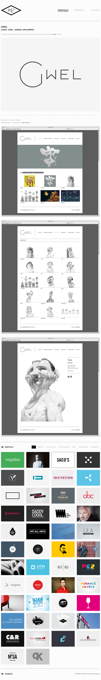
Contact (95, 10)
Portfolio (63, 10)
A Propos (79, 10)
